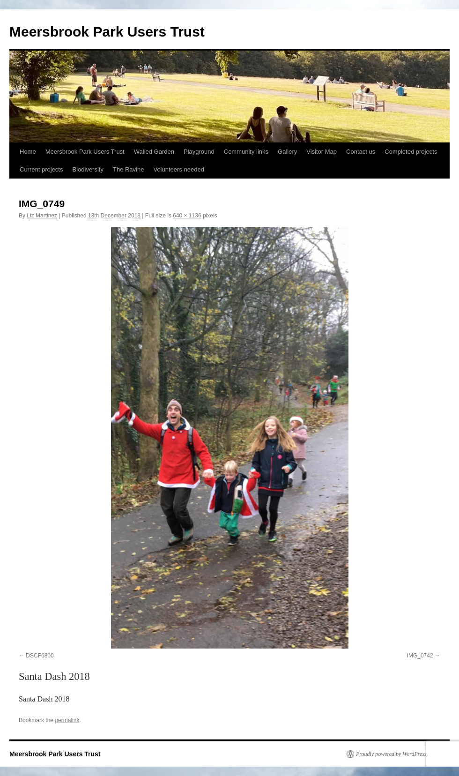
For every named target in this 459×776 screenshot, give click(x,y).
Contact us (360, 151)
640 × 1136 (187, 215)
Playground (199, 151)
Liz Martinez (42, 215)
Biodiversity (87, 169)
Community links (246, 151)
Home (28, 151)
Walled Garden (154, 151)
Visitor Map (321, 151)
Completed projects (411, 151)
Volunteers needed (178, 169)
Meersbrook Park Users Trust (107, 31)
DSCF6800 (39, 655)
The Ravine (128, 169)
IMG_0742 (420, 655)
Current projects (41, 169)
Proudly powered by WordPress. (392, 754)
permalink (67, 720)
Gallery (287, 151)
